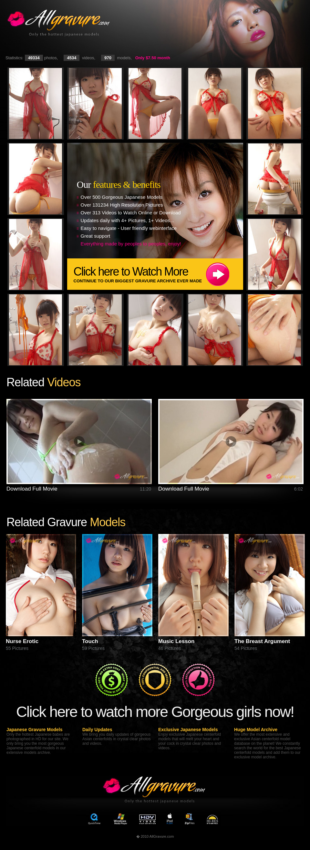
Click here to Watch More (158, 274)
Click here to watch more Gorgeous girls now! (155, 711)
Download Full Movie (31, 489)
